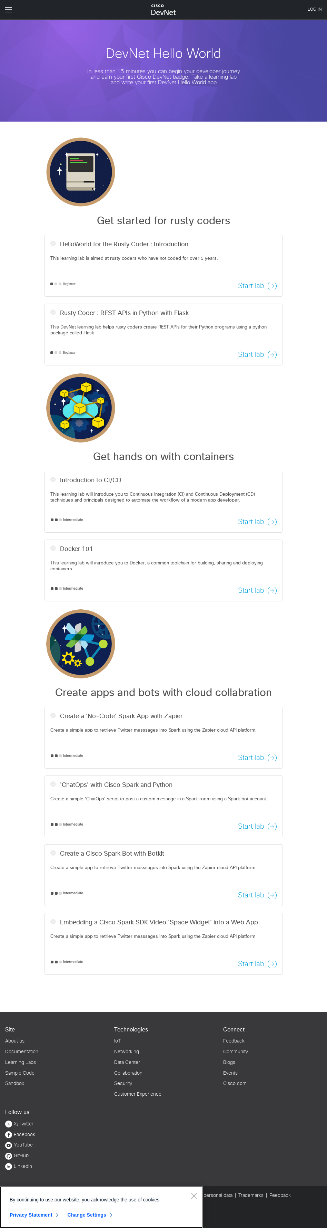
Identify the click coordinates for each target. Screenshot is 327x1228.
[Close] (193, 1195)
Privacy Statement (31, 1215)
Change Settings (86, 1215)
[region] (101, 1207)
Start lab (251, 286)
